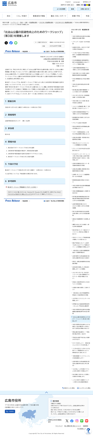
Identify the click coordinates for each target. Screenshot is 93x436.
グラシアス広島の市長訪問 (79, 122)
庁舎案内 (11, 411)
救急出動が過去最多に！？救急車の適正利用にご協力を (80, 333)
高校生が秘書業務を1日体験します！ (81, 220)
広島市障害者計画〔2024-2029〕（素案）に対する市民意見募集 (80, 206)
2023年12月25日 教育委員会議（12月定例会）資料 (80, 96)
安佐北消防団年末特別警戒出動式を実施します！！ (80, 127)
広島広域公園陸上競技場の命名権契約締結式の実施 (80, 170)
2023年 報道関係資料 (46, 22)
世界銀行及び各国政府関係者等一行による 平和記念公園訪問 (80, 305)
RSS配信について (82, 428)
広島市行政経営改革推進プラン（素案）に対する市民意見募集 (80, 112)
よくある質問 (61, 9)
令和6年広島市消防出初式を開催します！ (80, 85)
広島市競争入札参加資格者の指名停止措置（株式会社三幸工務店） (80, 363)
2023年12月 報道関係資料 (63, 22)
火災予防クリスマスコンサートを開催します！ (81, 299)
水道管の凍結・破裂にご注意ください (81, 288)
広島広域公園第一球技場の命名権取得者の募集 (80, 138)
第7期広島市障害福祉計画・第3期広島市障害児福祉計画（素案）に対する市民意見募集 (81, 198)
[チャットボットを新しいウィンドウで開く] (88, 434)
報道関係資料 (33, 22)
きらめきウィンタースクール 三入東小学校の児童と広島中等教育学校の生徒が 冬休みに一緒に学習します (81, 157)
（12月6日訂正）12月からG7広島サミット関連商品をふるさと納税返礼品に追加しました (81, 350)
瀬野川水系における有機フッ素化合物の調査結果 (80, 225)
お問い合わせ (85, 9)
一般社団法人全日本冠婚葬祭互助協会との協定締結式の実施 (80, 293)
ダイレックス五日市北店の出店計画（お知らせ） (81, 149)
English (68, 2)
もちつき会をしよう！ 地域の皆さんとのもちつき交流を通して (81, 344)
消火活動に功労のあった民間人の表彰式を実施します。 (80, 375)
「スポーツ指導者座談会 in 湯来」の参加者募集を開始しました (81, 133)
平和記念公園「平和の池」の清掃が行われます (80, 338)
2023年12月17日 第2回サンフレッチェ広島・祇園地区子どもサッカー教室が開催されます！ (80, 275)
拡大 (72, 5)
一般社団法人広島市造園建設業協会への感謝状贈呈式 (80, 251)
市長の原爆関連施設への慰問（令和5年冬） (81, 192)
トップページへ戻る (84, 388)
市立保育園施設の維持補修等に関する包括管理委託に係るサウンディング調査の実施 (80, 62)
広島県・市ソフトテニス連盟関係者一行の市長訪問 (80, 175)
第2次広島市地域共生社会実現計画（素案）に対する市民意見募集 (80, 213)
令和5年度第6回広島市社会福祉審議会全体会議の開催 (81, 37)
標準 (68, 5)
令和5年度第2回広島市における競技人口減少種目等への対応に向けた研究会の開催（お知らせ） (81, 326)
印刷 (43, 46)
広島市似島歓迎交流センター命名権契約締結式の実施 (80, 164)
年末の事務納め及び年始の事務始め (80, 79)
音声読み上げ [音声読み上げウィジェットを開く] (87, 2)
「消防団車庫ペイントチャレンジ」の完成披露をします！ (81, 357)
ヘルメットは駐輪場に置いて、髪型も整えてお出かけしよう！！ (81, 107)
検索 (72, 9)
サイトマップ (59, 426)
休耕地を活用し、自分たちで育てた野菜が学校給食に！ (81, 48)
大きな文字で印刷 (55, 46)
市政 (21, 22)
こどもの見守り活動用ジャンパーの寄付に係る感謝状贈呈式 (80, 380)
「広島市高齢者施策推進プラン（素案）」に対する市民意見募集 (80, 68)
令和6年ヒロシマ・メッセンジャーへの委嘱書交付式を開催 (80, 144)
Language (76, 2)
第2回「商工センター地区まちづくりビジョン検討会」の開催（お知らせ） (81, 232)
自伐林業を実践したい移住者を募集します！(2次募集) (80, 268)
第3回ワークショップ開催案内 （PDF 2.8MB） (23, 187)
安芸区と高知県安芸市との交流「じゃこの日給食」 (80, 283)
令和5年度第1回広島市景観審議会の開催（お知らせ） (81, 186)
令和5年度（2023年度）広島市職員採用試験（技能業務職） (80, 74)
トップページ (14, 22)
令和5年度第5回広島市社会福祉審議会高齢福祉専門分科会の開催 (81, 311)
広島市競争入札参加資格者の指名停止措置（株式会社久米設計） (80, 257)
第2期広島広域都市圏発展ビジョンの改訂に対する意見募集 (80, 90)
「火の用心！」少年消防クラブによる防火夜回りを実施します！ (80, 370)
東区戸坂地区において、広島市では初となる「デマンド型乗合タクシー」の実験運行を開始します (81, 245)
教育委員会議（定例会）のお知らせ (80, 181)
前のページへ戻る (69, 388)
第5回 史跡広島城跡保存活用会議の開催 (81, 262)
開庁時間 (56, 401)
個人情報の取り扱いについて (72, 426)
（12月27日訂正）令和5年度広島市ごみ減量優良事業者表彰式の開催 (80, 54)
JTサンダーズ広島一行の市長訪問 (81, 42)
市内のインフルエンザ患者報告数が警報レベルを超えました (81, 238)
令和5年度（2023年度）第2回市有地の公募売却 (80, 101)
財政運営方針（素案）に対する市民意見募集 (80, 118)
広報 (26, 22)
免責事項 (85, 426)
